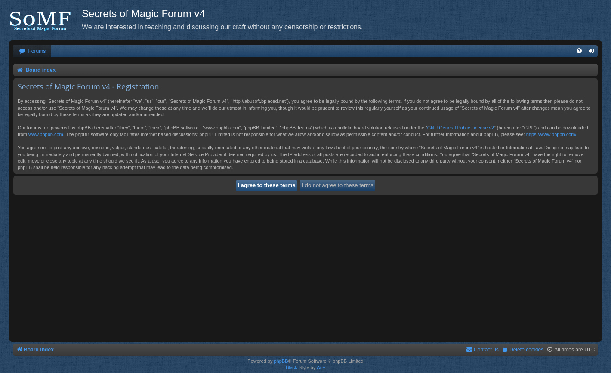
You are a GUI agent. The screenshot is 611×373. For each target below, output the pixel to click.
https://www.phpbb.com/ (551, 134)
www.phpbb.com (45, 134)
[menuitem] (32, 51)
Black (291, 367)
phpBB (281, 361)
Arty (321, 367)
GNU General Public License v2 (460, 127)
